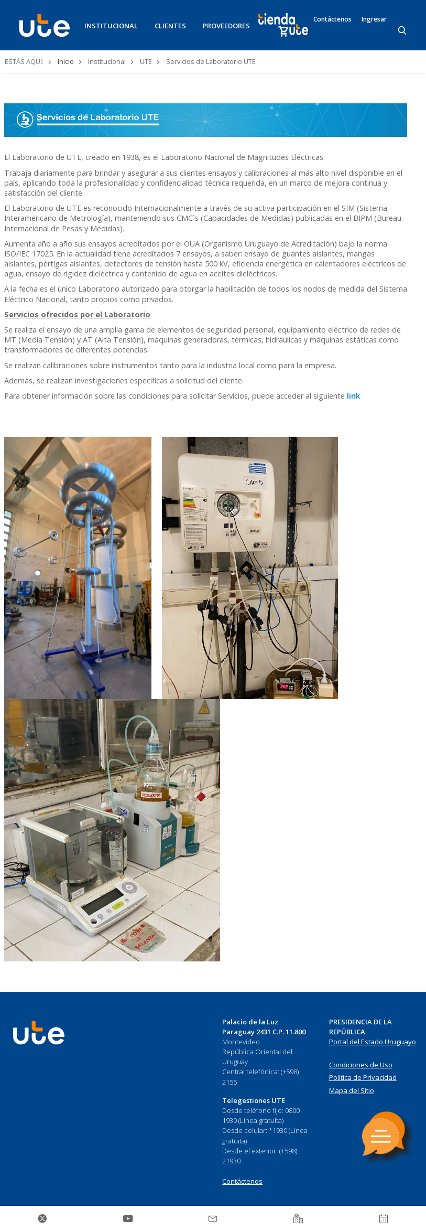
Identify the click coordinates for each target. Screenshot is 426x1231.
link (353, 396)
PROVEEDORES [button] (226, 25)
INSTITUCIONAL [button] (111, 25)
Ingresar (374, 19)
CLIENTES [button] (170, 25)
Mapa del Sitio (351, 1090)
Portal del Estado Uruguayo (372, 1041)
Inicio (66, 61)
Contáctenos (332, 19)
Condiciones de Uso (360, 1064)
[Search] (403, 31)
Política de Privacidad (363, 1077)
